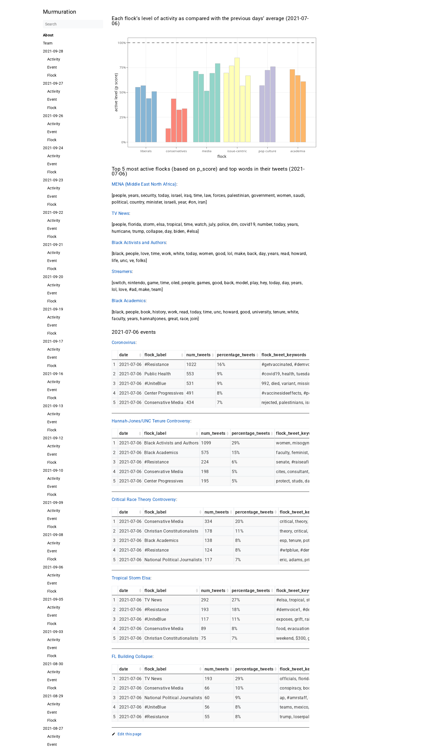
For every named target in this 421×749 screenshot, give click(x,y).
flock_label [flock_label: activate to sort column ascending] (155, 354)
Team (47, 43)
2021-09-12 (53, 438)
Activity (53, 59)
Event (52, 67)
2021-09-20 (53, 277)
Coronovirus (124, 342)
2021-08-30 (53, 664)
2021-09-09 (53, 502)
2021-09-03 (53, 632)
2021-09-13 (53, 406)
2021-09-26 (53, 116)
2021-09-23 (53, 180)
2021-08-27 (53, 728)
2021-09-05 (53, 599)
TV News (120, 213)
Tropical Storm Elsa (131, 578)
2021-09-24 (53, 148)
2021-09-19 (53, 309)
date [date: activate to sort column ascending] (123, 354)
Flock (52, 75)
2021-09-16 (53, 374)
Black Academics (129, 300)
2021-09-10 (53, 470)
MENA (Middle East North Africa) (144, 184)
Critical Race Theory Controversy (144, 499)
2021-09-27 (53, 83)
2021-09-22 (53, 212)
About (48, 35)
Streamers (122, 271)
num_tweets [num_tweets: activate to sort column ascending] (198, 354)
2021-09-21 (53, 244)
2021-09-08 (53, 535)
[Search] (73, 24)
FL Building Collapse (132, 656)
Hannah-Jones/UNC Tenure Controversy (151, 421)
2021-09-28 (53, 51)
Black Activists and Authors (139, 242)
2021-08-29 (53, 696)
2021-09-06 (53, 567)
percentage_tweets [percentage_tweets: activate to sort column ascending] (236, 354)
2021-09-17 (53, 341)
